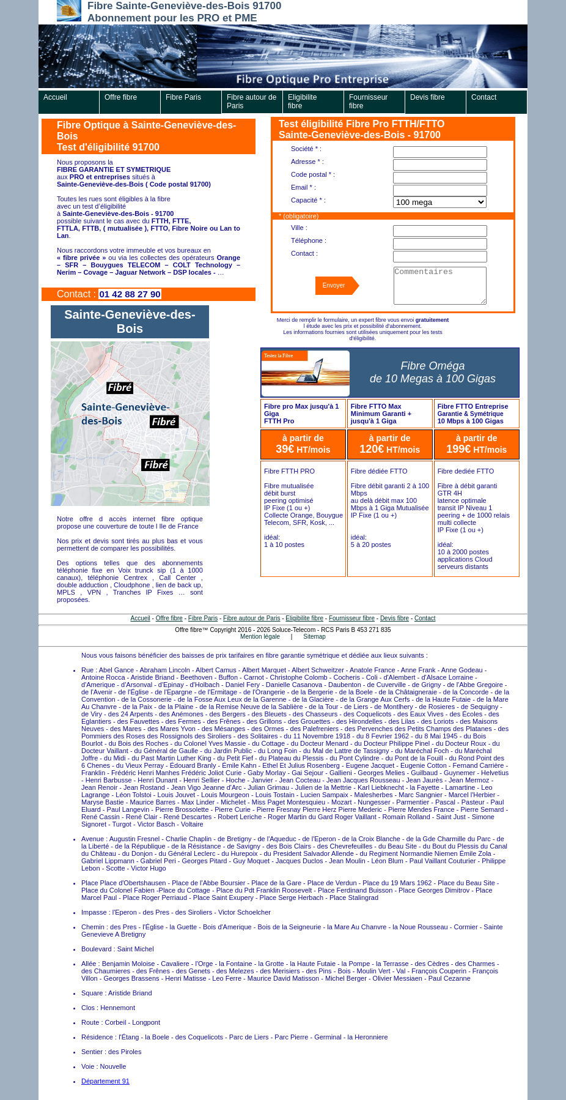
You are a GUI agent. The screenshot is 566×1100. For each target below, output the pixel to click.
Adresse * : (307, 161)
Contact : (304, 253)
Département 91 (105, 1081)
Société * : (306, 148)
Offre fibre (121, 97)
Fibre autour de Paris (251, 101)
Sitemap (314, 636)
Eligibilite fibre (302, 101)
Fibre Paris (183, 97)
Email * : (303, 187)
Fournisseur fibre (368, 101)
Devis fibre (427, 97)
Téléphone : (308, 240)
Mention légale (260, 636)
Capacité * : (308, 200)
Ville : (299, 227)
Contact (483, 97)
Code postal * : (313, 174)
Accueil (55, 97)
